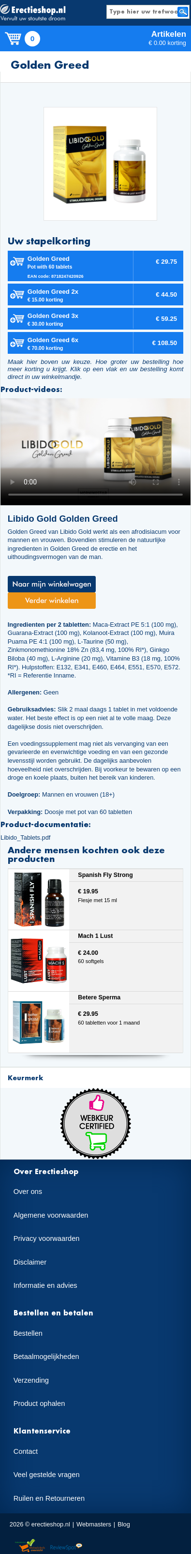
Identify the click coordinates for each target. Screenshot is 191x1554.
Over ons (28, 1191)
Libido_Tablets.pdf (25, 837)
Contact (26, 1451)
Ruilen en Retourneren (49, 1498)
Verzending (31, 1380)
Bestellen (28, 1333)
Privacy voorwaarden (47, 1238)
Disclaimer (30, 1262)
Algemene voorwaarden (51, 1215)
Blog (124, 1524)
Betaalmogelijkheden (46, 1356)
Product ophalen (39, 1403)
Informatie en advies (45, 1285)
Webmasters (93, 1524)
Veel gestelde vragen (47, 1475)
